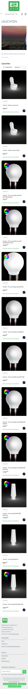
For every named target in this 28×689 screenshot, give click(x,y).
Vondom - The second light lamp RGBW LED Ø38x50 (14, 422)
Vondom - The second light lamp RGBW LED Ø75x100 (14, 468)
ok (24, 672)
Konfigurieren (22, 684)
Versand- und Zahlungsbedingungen (10, 646)
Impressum (4, 643)
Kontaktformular (14, 634)
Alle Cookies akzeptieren (14, 686)
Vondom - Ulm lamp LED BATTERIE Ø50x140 (12, 514)
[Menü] (1, 13)
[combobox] (9, 14)
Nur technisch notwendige (10, 684)
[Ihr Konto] (22, 14)
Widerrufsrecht (5, 661)
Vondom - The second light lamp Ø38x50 (13, 332)
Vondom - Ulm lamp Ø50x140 (10, 559)
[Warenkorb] (26, 14)
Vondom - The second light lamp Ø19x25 (13, 286)
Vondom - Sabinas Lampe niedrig (11, 150)
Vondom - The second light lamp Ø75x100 (13, 377)
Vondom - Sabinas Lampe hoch (10, 105)
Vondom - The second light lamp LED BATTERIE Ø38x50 (12, 196)
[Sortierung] (20, 67)
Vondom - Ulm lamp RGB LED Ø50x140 (13, 604)
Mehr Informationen (14, 681)
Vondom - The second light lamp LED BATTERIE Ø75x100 (12, 241)
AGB (2, 641)
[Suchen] (16, 14)
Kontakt (3, 658)
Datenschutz (4, 655)
